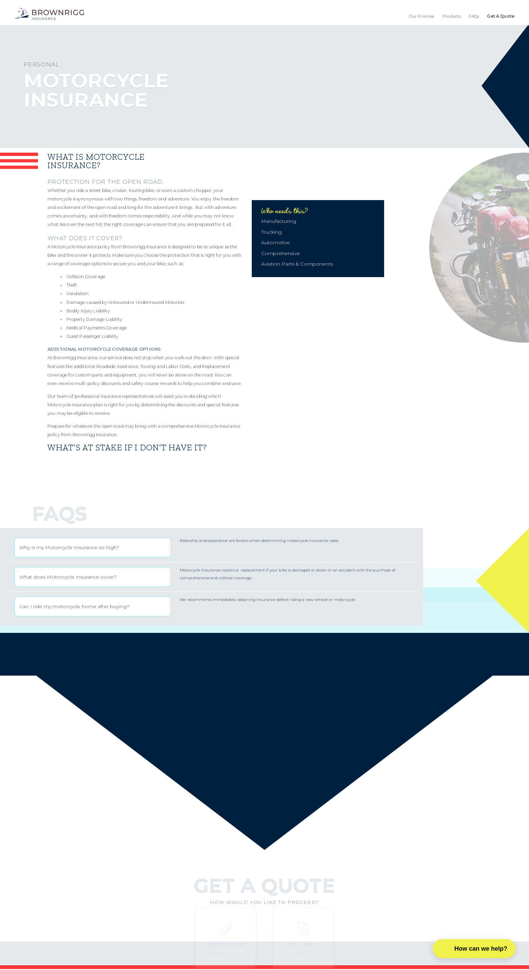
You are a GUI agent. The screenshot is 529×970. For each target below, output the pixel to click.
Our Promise (422, 16)
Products (451, 16)
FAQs (474, 16)
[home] (50, 13)
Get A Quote (500, 16)
